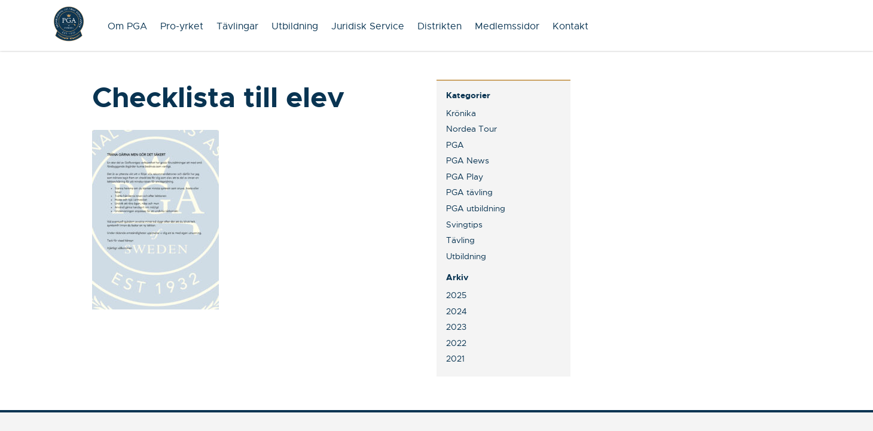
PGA (455, 144)
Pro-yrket (181, 26)
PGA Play (464, 176)
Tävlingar (237, 26)
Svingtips (464, 224)
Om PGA (127, 26)
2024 (456, 311)
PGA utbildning (475, 208)
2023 (456, 326)
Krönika (461, 113)
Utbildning (294, 26)
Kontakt (570, 26)
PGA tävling (469, 192)
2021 (455, 358)
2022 (456, 343)
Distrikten (439, 26)
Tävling (460, 240)
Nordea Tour (471, 128)
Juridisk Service (367, 26)
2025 (456, 295)
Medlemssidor (507, 26)
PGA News (467, 160)
